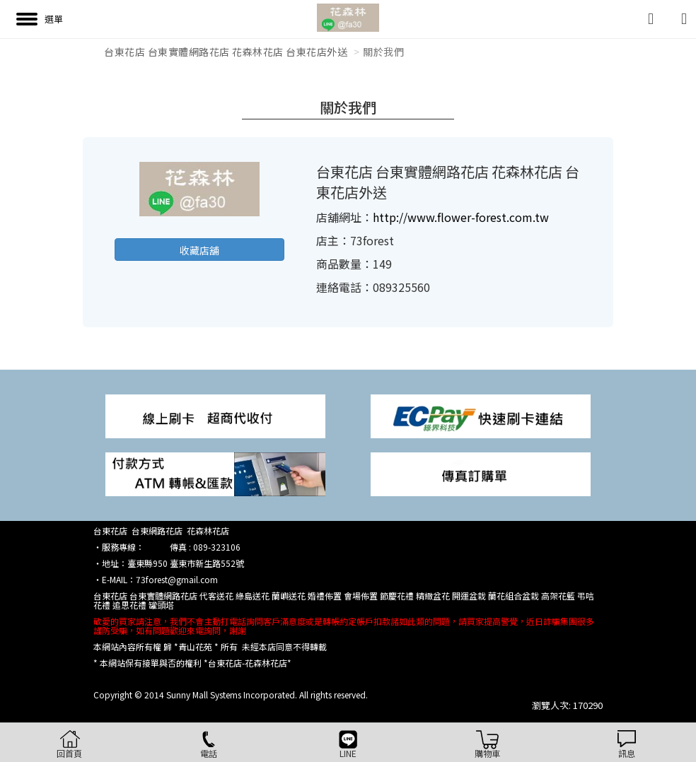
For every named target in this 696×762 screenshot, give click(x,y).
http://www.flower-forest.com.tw (461, 217)
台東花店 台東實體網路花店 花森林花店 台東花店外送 (225, 52)
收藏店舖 (199, 250)
